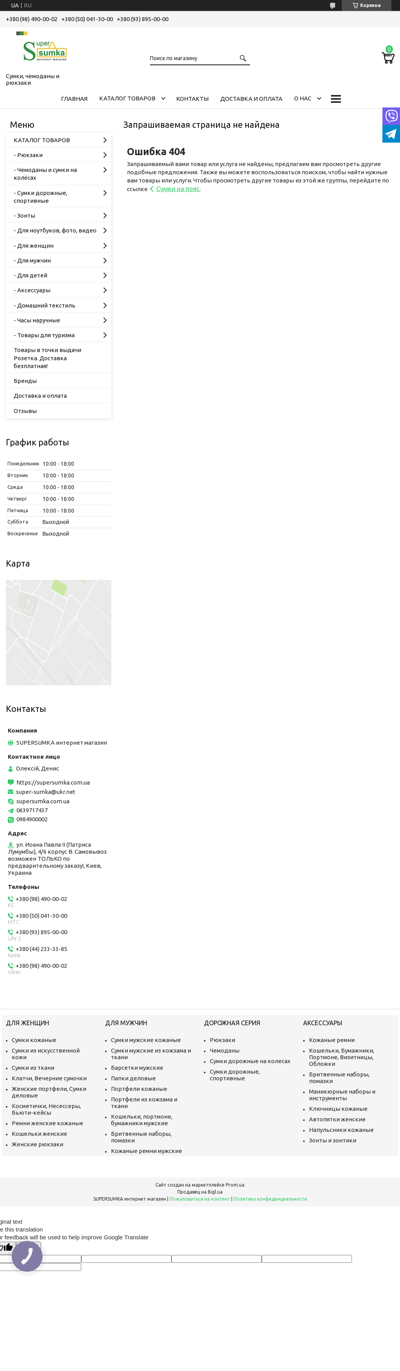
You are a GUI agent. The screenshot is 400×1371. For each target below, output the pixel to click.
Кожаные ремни (332, 1040)
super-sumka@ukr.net (45, 791)
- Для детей (30, 275)
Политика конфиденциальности (270, 1198)
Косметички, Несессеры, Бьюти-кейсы (46, 1109)
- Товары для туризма (44, 335)
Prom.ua (235, 1184)
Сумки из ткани (33, 1067)
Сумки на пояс (178, 188)
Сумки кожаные (34, 1040)
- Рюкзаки (28, 155)
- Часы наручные (37, 320)
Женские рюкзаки (37, 1144)
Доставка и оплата (251, 98)
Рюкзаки (222, 1040)
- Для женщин (34, 245)
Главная (74, 98)
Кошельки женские (39, 1133)
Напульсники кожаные (341, 1129)
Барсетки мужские (137, 1067)
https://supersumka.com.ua (53, 782)
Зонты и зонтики (332, 1140)
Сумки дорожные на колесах (250, 1061)
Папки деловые (133, 1078)
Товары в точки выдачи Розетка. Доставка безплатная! (47, 358)
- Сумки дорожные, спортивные (40, 196)
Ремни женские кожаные (47, 1123)
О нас (302, 98)
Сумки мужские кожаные (146, 1040)
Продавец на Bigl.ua (200, 1191)
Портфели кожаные (139, 1088)
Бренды (25, 380)
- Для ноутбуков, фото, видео (55, 230)
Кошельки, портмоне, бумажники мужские (141, 1119)
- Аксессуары (32, 290)
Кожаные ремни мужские (146, 1151)
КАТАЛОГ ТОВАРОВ (127, 98)
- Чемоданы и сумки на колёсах (45, 173)
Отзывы (25, 411)
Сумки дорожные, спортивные (235, 1074)
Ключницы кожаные (338, 1108)
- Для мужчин (32, 260)
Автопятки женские (337, 1119)
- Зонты (24, 215)
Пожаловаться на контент (200, 1198)
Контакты (192, 98)
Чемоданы (224, 1050)
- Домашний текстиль (44, 305)
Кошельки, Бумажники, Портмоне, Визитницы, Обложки (341, 1057)
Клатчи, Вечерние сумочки (49, 1078)
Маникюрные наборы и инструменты (342, 1094)
